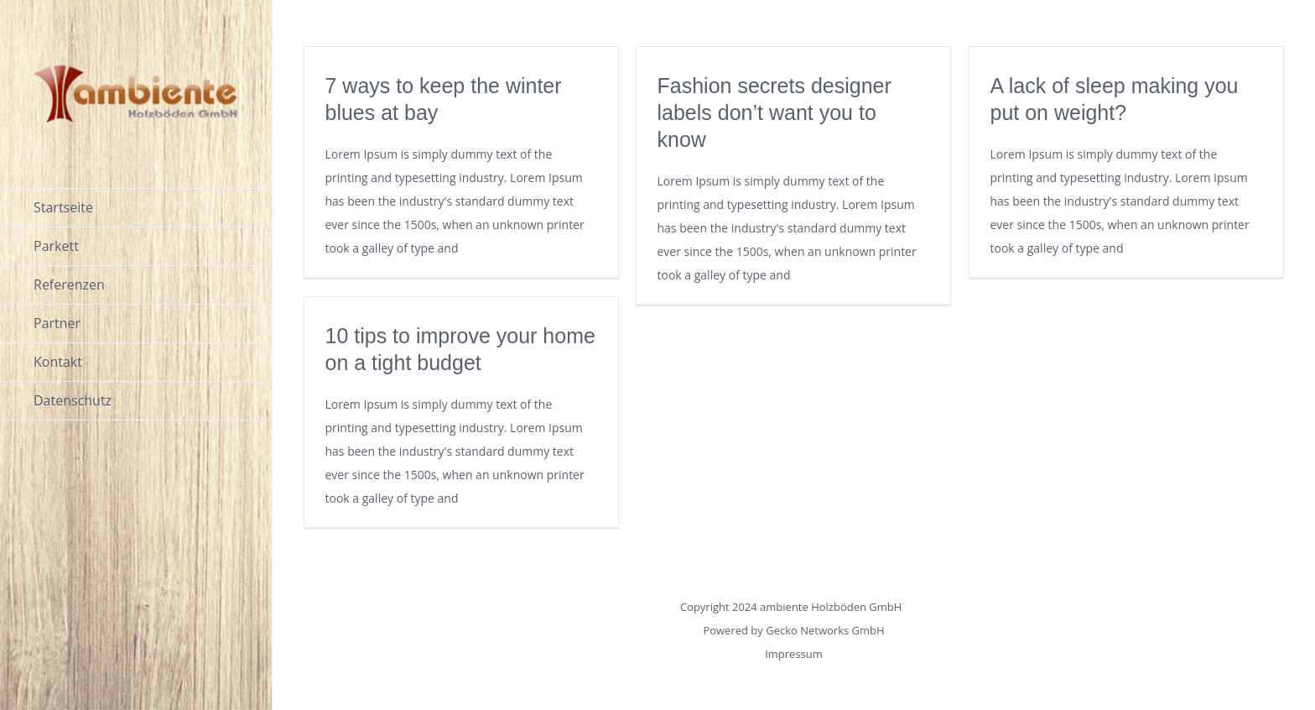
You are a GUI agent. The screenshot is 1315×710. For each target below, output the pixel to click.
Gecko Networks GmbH (825, 630)
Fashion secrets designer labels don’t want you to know (774, 112)
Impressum (794, 653)
